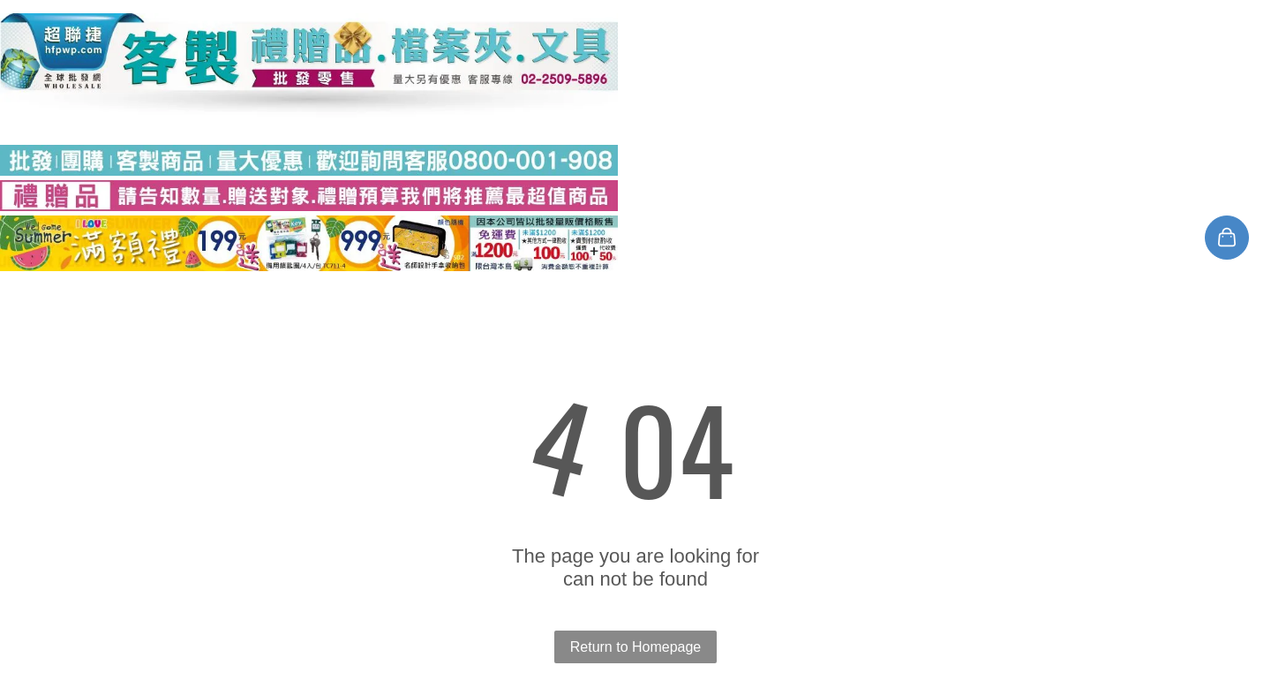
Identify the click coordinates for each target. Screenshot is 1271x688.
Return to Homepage (636, 646)
